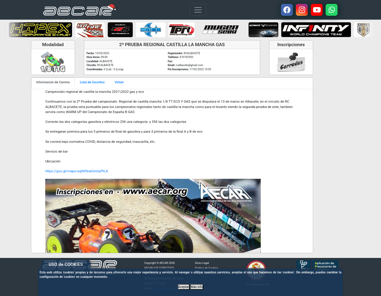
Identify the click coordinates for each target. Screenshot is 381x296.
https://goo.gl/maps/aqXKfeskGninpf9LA (76, 171)
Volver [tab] (119, 82)
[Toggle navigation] (198, 10)
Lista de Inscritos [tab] (92, 82)
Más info (197, 287)
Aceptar (183, 287)
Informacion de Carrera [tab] (53, 82)
